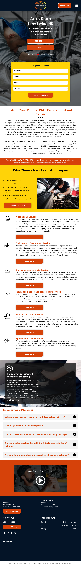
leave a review (26, 396)
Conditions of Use (37, 563)
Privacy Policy (12, 563)
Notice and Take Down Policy (50, 563)
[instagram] (8, 533)
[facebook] (4, 533)
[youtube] (11, 533)
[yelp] (14, 533)
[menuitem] (5, 546)
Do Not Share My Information (24, 563)
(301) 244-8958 (9, 522)
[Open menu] (76, 5)
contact (22, 153)
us (26, 153)
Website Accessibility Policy (65, 563)
